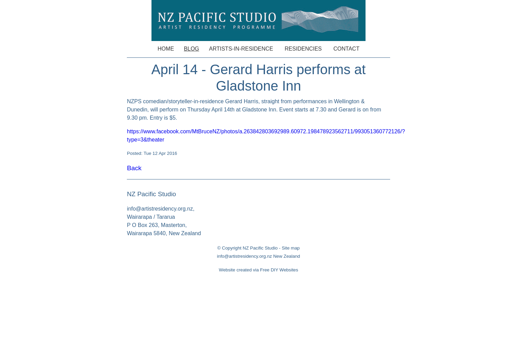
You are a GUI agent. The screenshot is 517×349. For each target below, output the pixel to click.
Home (166, 49)
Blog (191, 49)
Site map (291, 248)
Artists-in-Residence (241, 49)
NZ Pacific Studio (260, 248)
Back (134, 168)
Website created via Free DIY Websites (258, 269)
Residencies (303, 49)
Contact (346, 49)
